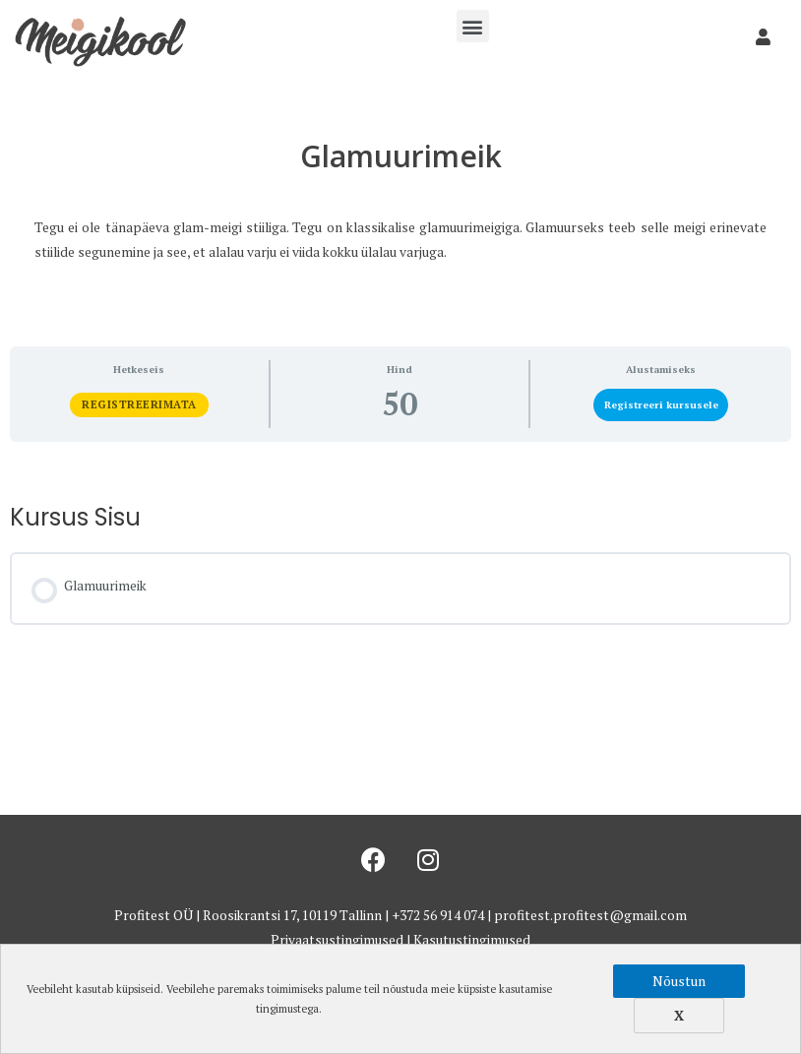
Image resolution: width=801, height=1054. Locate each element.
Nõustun (679, 980)
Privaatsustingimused (337, 940)
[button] (473, 26)
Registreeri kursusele (661, 404)
